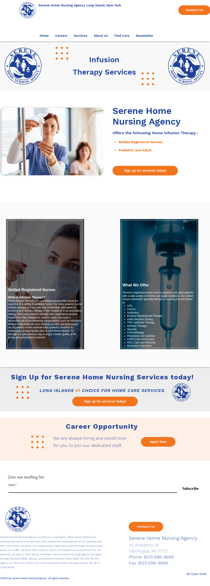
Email (12, 485)
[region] (44, 286)
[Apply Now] (158, 442)
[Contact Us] (146, 527)
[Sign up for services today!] (145, 170)
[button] (61, 35)
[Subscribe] (188, 489)
